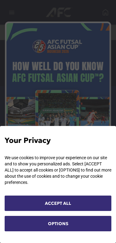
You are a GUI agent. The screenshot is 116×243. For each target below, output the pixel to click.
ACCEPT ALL (58, 203)
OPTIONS (58, 223)
